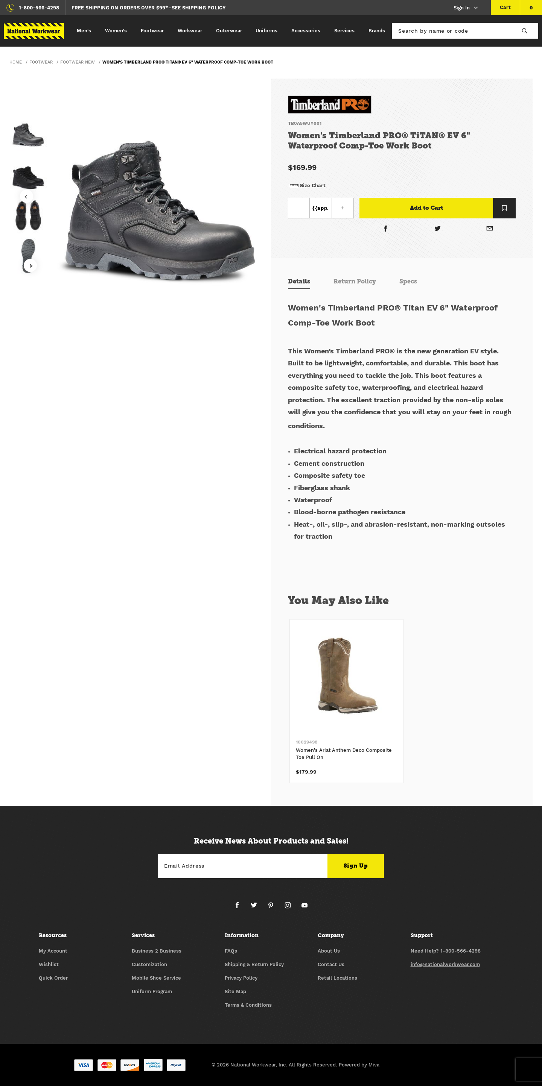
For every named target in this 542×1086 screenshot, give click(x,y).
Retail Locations (337, 978)
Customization (149, 964)
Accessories (305, 30)
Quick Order (53, 978)
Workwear (190, 30)
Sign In (466, 8)
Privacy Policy (241, 978)
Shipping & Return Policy (254, 964)
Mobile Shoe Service (156, 978)
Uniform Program (152, 991)
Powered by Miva (359, 1065)
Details (299, 281)
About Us (329, 951)
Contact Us (331, 964)
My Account (53, 951)
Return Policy (354, 281)
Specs (408, 281)
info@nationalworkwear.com (445, 964)
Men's (84, 30)
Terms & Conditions (248, 1005)
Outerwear (229, 30)
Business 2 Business (156, 951)
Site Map (235, 991)
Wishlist (49, 964)
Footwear (152, 30)
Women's (116, 30)
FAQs (231, 951)
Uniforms (266, 30)
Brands (376, 30)
